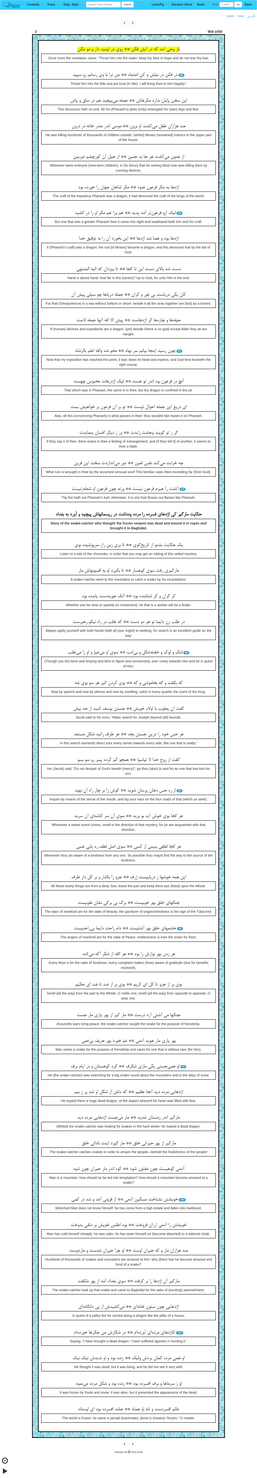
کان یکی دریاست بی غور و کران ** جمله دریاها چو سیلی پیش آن (128, 295)
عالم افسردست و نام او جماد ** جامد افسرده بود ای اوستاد (128, 1409)
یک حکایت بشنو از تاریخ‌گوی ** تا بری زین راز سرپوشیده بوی (128, 545)
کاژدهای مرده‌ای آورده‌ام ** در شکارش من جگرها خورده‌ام (124, 1332)
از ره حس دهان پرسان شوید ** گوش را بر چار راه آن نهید (125, 790)
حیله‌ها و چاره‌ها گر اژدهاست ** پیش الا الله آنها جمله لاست (128, 320)
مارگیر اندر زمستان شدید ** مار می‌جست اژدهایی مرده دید (128, 1117)
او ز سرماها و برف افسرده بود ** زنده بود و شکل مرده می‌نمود (128, 1384)
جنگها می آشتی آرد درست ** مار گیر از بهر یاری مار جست (128, 1015)
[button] (34, 4)
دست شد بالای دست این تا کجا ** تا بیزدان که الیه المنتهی (128, 269)
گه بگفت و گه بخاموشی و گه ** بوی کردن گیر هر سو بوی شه (128, 683)
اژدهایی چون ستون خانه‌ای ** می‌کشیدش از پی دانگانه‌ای (128, 1307)
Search (127, 4)
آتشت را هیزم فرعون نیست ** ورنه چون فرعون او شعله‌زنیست (125, 489)
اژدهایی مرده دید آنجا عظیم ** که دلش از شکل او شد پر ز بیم (128, 1092)
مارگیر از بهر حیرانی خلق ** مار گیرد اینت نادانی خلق (128, 1143)
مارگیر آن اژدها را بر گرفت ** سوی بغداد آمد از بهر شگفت (128, 1281)
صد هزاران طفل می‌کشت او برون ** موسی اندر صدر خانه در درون (129, 126)
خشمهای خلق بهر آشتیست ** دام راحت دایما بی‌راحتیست (125, 928)
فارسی (251, 16)
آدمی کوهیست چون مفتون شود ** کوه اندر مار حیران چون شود (128, 1169)
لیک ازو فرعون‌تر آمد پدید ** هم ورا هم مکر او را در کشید (125, 213)
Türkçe (240, 16)
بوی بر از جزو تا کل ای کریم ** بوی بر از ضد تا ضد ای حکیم (128, 984)
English (230, 16)
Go (238, 4)
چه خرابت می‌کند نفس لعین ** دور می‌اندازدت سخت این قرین (128, 463)
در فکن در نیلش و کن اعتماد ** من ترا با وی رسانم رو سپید (125, 75)
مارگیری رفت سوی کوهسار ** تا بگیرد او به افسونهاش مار (128, 571)
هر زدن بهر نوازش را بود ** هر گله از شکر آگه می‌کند (128, 954)
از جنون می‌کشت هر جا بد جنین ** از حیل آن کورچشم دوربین (128, 157)
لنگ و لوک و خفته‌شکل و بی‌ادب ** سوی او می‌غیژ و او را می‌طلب (125, 652)
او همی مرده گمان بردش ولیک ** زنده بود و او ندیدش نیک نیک (128, 1358)
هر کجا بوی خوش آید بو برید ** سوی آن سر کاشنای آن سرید (128, 816)
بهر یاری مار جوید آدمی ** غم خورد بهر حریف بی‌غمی (128, 1041)
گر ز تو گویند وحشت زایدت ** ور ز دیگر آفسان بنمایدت (128, 433)
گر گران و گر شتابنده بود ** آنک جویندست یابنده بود (128, 596)
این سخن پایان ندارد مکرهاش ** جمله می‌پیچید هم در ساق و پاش (128, 101)
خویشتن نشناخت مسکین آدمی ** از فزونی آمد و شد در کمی (124, 1199)
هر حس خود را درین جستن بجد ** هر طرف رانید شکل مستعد (129, 734)
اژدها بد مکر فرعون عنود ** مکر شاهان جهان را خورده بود (128, 187)
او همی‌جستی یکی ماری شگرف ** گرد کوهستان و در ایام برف (125, 1066)
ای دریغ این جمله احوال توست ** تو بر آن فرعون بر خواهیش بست (128, 407)
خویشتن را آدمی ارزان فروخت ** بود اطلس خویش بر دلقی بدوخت (128, 1225)
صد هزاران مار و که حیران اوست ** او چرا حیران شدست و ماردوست (128, 1251)
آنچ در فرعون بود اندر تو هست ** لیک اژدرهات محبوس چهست (128, 381)
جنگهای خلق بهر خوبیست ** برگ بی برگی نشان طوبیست (129, 903)
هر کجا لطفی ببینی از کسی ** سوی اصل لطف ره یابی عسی (128, 847)
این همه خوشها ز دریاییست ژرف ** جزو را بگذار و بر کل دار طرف (128, 877)
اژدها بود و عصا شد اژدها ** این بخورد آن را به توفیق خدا (129, 238)
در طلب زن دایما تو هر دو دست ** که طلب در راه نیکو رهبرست (129, 622)
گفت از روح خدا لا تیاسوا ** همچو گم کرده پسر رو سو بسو (128, 760)
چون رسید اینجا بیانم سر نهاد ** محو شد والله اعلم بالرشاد (125, 351)
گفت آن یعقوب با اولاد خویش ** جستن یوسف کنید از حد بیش (128, 709)
